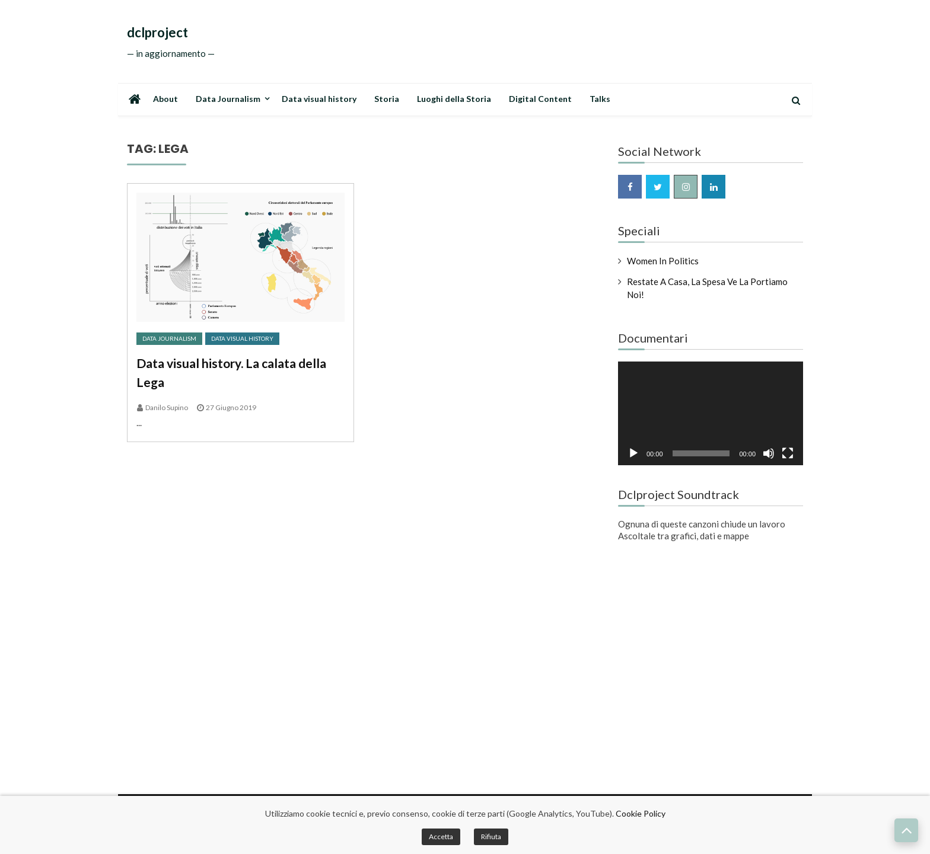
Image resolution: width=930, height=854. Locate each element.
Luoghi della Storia (454, 99)
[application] (710, 414)
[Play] (633, 453)
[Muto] (769, 453)
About (165, 99)
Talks (600, 99)
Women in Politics (663, 260)
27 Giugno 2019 (231, 407)
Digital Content (540, 99)
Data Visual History (242, 338)
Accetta (441, 836)
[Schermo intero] (788, 453)
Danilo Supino (166, 407)
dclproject (157, 33)
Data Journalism (228, 99)
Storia (386, 99)
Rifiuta (491, 836)
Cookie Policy (640, 813)
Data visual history (319, 99)
